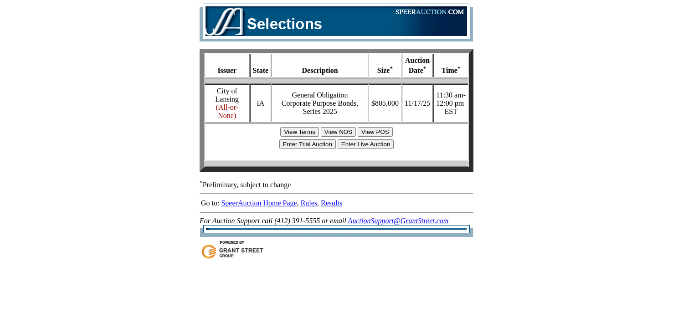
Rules (309, 203)
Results (331, 203)
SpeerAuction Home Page (259, 203)
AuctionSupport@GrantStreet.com (398, 221)
